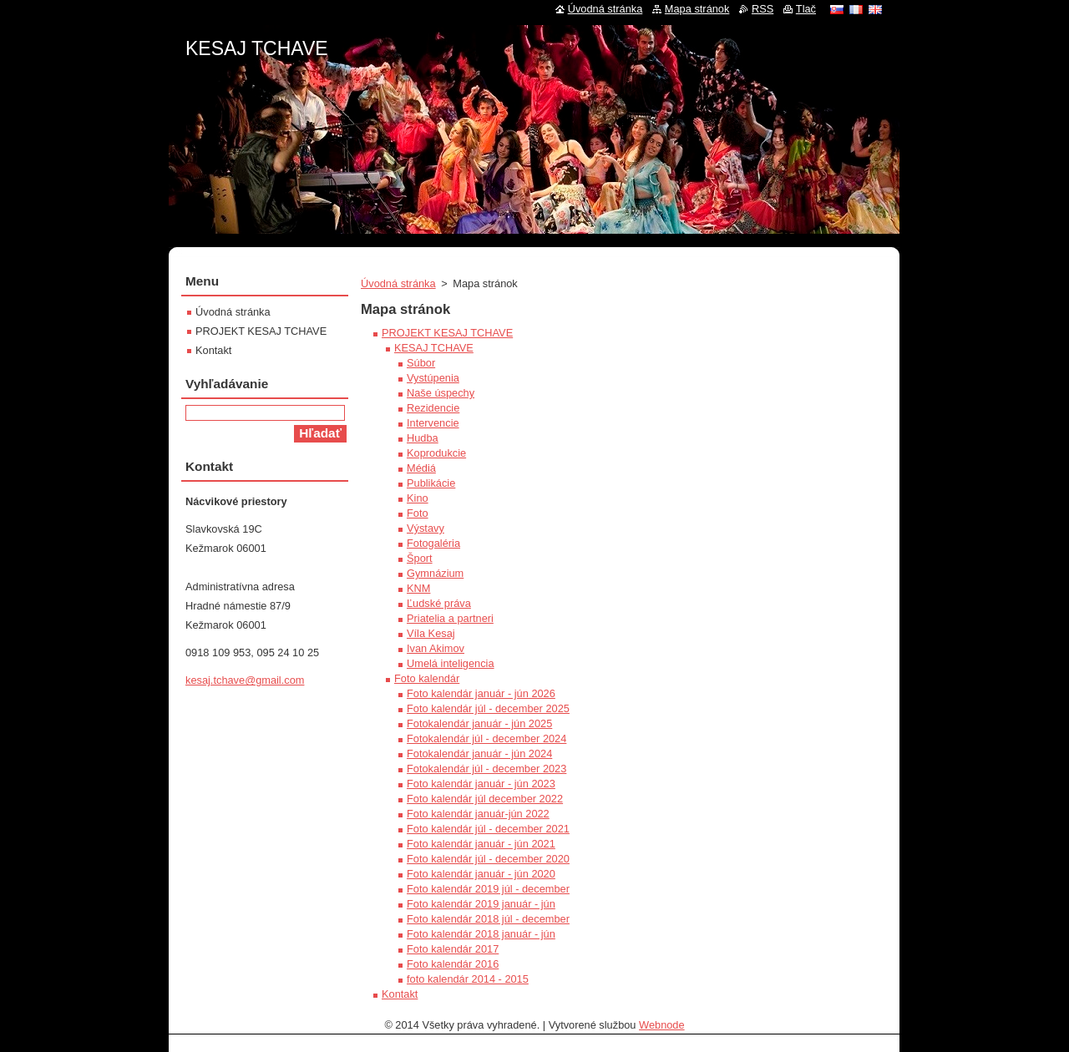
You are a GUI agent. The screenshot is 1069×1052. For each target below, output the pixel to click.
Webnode (662, 1025)
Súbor (421, 363)
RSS (762, 9)
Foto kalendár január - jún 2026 (481, 693)
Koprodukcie (436, 453)
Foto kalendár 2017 (453, 949)
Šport (420, 558)
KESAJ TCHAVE (434, 347)
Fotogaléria (433, 543)
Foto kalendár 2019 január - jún (481, 904)
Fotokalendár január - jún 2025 (479, 723)
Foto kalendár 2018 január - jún (481, 934)
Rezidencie (433, 408)
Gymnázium (435, 573)
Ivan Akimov (435, 648)
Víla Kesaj (431, 633)
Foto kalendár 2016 (453, 964)
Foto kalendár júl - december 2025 (488, 708)
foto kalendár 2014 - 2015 (468, 979)
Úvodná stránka (398, 283)
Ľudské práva (439, 603)
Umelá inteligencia (450, 663)
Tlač (806, 9)
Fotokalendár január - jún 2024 (479, 753)
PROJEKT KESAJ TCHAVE (447, 332)
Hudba (422, 438)
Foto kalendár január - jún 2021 (481, 843)
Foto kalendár (426, 678)
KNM (418, 588)
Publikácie (431, 483)
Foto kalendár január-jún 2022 (478, 813)
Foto (417, 513)
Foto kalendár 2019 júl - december (488, 889)
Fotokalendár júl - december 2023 (486, 768)
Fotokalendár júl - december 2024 (486, 738)
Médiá (421, 468)
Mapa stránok (697, 9)
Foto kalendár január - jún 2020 (481, 873)
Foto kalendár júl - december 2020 (488, 858)
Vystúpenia (433, 378)
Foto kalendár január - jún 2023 (481, 783)
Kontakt (400, 994)
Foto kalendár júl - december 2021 (488, 828)
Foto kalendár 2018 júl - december (488, 919)
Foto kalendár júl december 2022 (485, 798)
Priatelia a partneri (450, 618)
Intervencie (433, 423)
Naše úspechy (440, 393)
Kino (417, 498)
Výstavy (425, 528)
